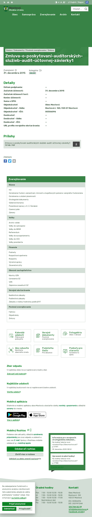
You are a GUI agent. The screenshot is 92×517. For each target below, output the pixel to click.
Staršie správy (57, 438)
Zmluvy (32, 44)
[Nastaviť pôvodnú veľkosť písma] (61, 2)
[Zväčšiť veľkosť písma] (64, 2)
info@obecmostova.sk (78, 481)
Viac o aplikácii (13, 392)
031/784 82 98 (75, 478)
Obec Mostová (82, 508)
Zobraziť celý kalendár (17, 345)
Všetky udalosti (14, 363)
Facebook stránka (77, 483)
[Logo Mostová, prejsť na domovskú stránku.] (14, 8)
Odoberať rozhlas (25, 420)
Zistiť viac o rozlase (25, 426)
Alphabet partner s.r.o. (78, 505)
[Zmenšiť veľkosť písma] (59, 2)
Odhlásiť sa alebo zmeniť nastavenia (25, 430)
